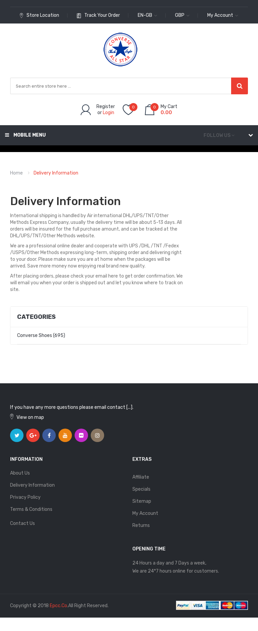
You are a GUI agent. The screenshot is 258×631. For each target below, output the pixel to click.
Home (16, 173)
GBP (182, 15)
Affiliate (140, 477)
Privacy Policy (25, 497)
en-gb (147, 15)
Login (108, 112)
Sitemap (141, 501)
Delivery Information (56, 173)
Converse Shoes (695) (41, 335)
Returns (141, 525)
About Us (20, 473)
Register (105, 106)
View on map (30, 417)
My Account (145, 513)
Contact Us (22, 523)
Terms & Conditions (31, 509)
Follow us (217, 135)
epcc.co (58, 606)
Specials (141, 489)
